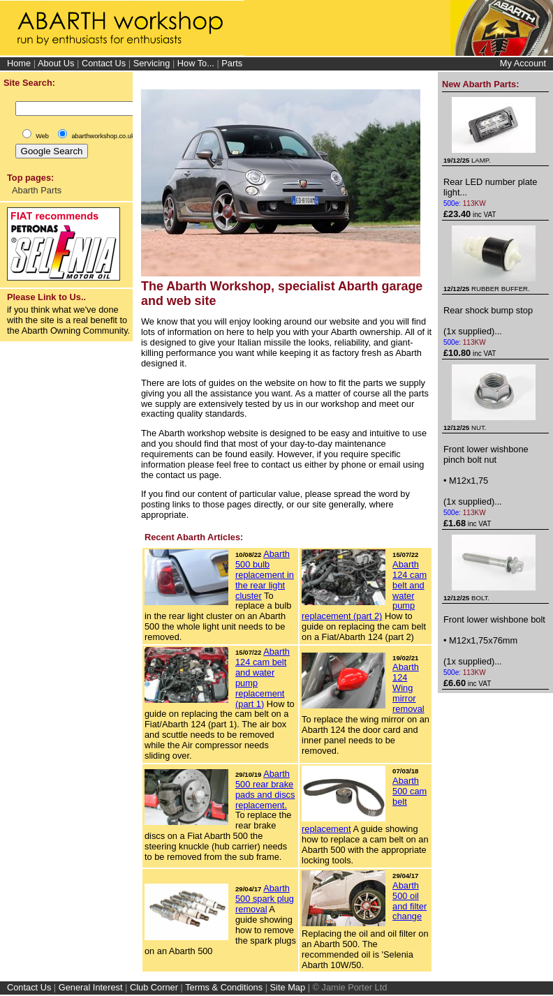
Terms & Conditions (224, 987)
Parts (231, 63)
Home (19, 63)
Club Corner (154, 987)
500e (451, 203)
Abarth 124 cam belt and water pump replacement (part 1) (262, 677)
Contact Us (104, 63)
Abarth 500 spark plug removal (264, 898)
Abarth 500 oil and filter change (409, 901)
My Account (523, 63)
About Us (56, 63)
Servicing (151, 63)
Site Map (288, 987)
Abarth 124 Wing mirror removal (408, 688)
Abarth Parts (36, 190)
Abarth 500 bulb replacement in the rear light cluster (264, 575)
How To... (195, 63)
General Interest (91, 987)
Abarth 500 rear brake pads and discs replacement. (265, 789)
